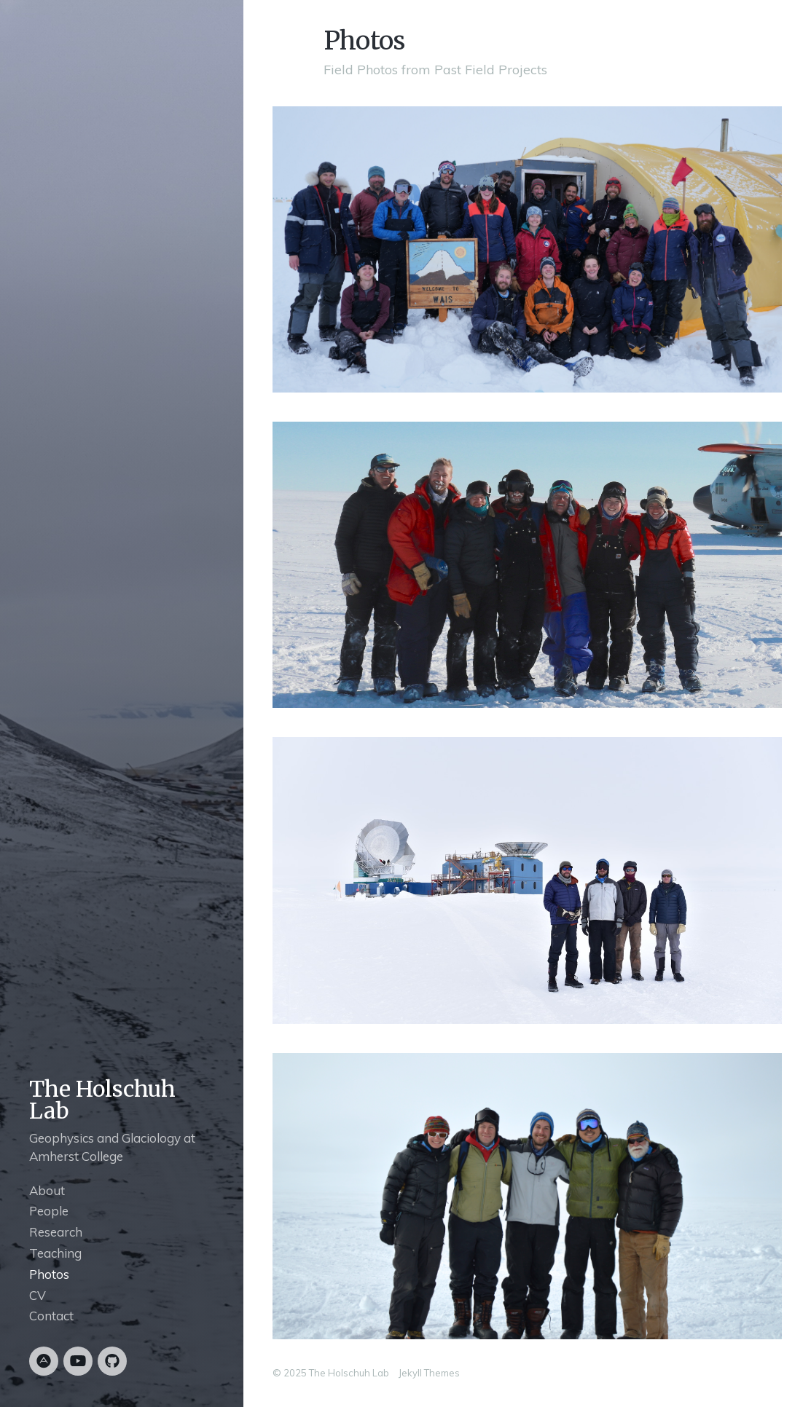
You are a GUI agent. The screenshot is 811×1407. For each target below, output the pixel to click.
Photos (49, 1274)
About (47, 1190)
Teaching (55, 1253)
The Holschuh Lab (102, 1099)
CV (37, 1295)
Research (55, 1232)
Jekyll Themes (429, 1373)
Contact (51, 1315)
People (48, 1210)
